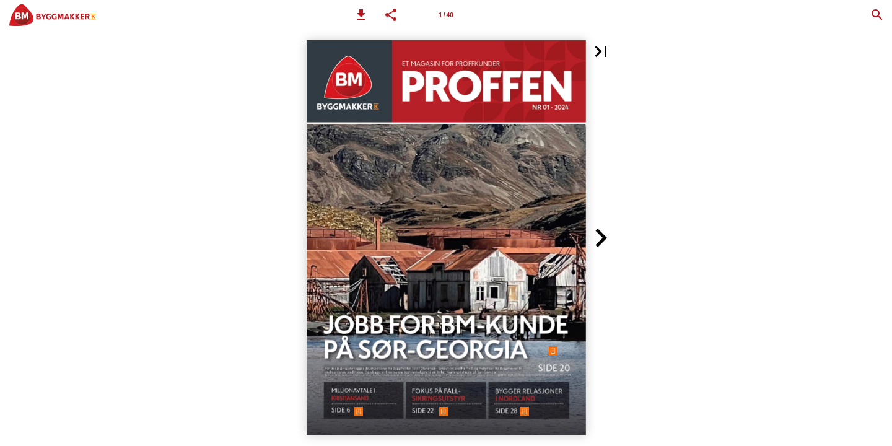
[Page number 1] (446, 15)
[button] (361, 15)
